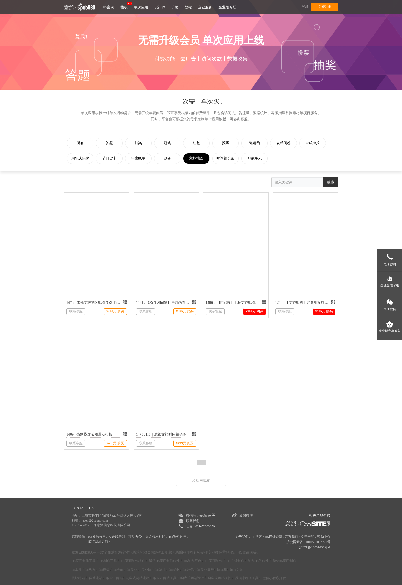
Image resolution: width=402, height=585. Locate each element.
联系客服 (76, 311)
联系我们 (192, 521)
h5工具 (77, 569)
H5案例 (108, 7)
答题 (110, 143)
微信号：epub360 (200, 515)
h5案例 (174, 569)
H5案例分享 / (179, 536)
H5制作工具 (108, 561)
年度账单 (139, 158)
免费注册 (324, 6)
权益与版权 (201, 481)
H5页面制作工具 (155, 552)
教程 (188, 7)
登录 (305, 6)
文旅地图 (198, 158)
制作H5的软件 (258, 561)
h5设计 (160, 569)
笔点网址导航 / (99, 542)
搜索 (330, 182)
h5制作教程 (205, 569)
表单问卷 (287, 143)
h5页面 (119, 569)
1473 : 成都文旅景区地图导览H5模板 (93, 303)
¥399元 (254, 311)
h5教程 (91, 569)
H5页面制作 (214, 561)
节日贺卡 (110, 158)
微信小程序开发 (274, 578)
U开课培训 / (118, 536)
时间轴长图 (228, 158)
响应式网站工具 (164, 578)
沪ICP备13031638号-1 (314, 547)
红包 (198, 143)
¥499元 (115, 311)
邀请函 (257, 143)
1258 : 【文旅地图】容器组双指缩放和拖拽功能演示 (302, 303)
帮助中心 (323, 537)
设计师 (159, 7)
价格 (174, 7)
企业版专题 (227, 7)
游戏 (169, 143)
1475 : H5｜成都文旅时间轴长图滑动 (163, 434)
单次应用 (141, 7)
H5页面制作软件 (133, 561)
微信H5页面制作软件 (164, 561)
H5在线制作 (235, 561)
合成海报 (316, 143)
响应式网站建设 (137, 578)
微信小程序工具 (246, 578)
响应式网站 (114, 578)
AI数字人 (257, 158)
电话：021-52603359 (200, 526)
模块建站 (78, 578)
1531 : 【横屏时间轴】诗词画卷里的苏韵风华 (163, 303)
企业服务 (205, 7)
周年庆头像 (80, 158)
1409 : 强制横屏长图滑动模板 (89, 434)
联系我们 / (292, 537)
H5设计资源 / (274, 537)
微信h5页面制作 (284, 561)
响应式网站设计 (192, 578)
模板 (124, 7)
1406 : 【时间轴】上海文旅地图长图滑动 (232, 303)
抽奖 (139, 143)
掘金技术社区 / (156, 536)
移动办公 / (136, 536)
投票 (228, 143)
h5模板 (104, 569)
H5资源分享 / (98, 536)
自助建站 (95, 578)
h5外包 (189, 569)
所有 (80, 143)
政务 (169, 158)
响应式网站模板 (219, 578)
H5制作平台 (192, 561)
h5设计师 (236, 569)
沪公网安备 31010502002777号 (308, 542)
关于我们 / (242, 537)
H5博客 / (257, 537)
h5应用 (222, 569)
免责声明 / (308, 537)
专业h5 (147, 569)
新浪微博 (246, 515)
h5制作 (132, 569)
